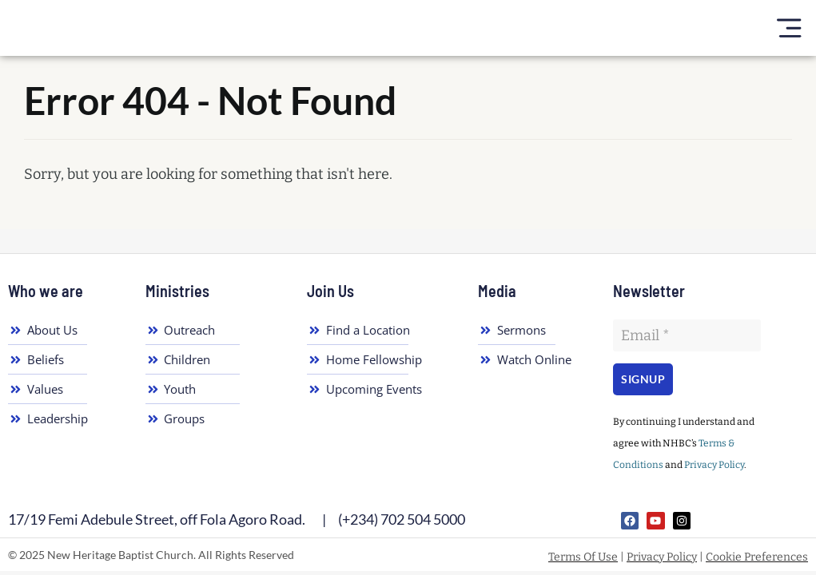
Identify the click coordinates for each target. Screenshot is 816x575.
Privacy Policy (714, 464)
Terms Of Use (583, 557)
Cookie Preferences (757, 557)
